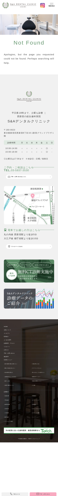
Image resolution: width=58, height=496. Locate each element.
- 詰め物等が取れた (13, 414)
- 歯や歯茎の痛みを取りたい (17, 405)
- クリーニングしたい (41, 410)
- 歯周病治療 (10, 448)
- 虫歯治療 (9, 440)
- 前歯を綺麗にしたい (41, 422)
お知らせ (8, 382)
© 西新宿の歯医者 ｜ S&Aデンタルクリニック (29, 483)
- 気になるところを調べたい (44, 414)
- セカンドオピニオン (41, 453)
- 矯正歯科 (9, 461)
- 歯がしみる (10, 422)
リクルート (10, 376)
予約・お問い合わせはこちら (26, 183)
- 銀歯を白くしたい (40, 418)
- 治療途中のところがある (16, 418)
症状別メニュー (12, 400)
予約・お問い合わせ (14, 388)
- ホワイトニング (39, 444)
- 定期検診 (36, 448)
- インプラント (38, 461)
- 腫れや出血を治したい (15, 410)
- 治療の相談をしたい (14, 427)
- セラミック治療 (39, 457)
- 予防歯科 (9, 444)
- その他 (35, 427)
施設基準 (8, 394)
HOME (7, 339)
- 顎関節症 (36, 440)
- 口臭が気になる (39, 405)
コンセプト (10, 351)
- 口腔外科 (9, 453)
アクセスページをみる (23, 256)
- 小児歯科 (9, 457)
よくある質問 (11, 363)
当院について (11, 345)
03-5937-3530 (28, 172)
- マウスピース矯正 (13, 466)
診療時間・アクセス (14, 369)
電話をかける (15, 492)
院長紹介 (8, 357)
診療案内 (8, 435)
